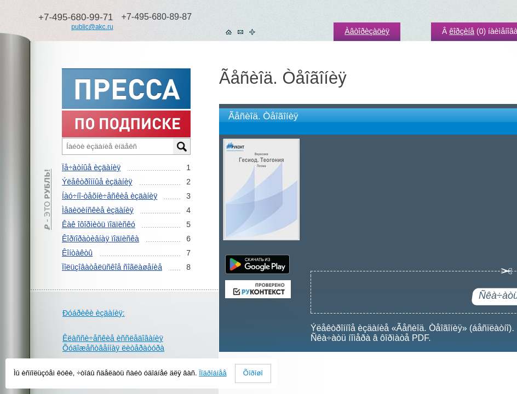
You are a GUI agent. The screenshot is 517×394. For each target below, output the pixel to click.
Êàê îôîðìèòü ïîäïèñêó (98, 224)
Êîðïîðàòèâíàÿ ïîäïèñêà (100, 238)
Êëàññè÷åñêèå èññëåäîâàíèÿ (112, 338)
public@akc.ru (92, 27)
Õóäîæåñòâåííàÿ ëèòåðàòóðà (113, 348)
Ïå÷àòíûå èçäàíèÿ (91, 167)
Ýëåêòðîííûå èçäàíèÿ (97, 181)
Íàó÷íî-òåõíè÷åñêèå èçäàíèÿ (109, 196)
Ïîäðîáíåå (213, 373)
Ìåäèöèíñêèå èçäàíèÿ (98, 210)
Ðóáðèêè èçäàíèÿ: (93, 313)
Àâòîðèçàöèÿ (366, 31)
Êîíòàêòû (77, 252)
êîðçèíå (461, 31)
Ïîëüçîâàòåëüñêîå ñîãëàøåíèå (112, 267)
